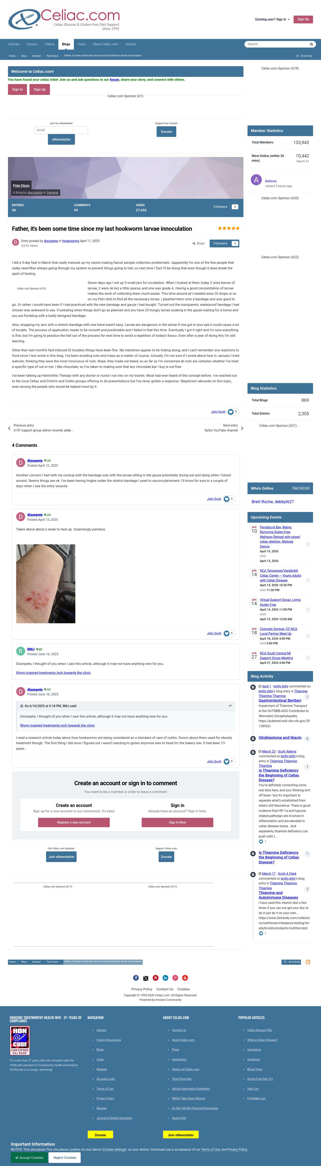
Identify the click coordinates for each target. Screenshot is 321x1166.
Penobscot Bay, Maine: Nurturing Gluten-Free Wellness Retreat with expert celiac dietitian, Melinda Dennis (280, 537)
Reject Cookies (64, 1158)
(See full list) (301, 488)
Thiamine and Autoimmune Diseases (278, 895)
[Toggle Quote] (22, 706)
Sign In (17, 89)
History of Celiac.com (185, 1069)
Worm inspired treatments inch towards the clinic (53, 673)
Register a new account (74, 822)
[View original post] (230, 706)
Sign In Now (177, 822)
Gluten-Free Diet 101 (260, 1079)
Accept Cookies (29, 1158)
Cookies (183, 989)
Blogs (66, 46)
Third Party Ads (182, 1079)
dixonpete (35, 192)
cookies (74, 1149)
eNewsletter (61, 139)
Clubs (82, 44)
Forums (32, 44)
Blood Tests (254, 1069)
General (52, 192)
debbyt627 (284, 501)
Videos (50, 44)
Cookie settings (114, 1149)
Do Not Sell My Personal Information (195, 1108)
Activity (130, 44)
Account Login (106, 1079)
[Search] (264, 44)
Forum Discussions (109, 1040)
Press (175, 1049)
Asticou (271, 181)
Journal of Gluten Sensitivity (114, 1118)
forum (114, 79)
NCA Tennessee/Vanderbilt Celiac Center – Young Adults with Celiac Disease (280, 575)
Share (198, 243)
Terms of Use (105, 1088)
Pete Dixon (21, 185)
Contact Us (164, 989)
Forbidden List (256, 1098)
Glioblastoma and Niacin (280, 737)
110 (47, 460)
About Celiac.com (105, 44)
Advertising (179, 1059)
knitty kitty (281, 686)
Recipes (102, 1108)
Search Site (179, 1118)
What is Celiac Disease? (262, 1040)
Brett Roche (262, 501)
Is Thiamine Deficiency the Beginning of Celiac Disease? (279, 775)
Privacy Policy (141, 989)
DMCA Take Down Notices (188, 1098)
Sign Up (303, 19)
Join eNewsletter (61, 857)
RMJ (31, 649)
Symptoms (254, 1049)
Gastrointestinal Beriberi (280, 700)
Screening (253, 1059)
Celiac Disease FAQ (259, 1030)
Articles (14, 44)
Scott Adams (287, 751)
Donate (166, 857)
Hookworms (70, 241)
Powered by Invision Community (161, 1000)
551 (39, 649)
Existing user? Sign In (272, 19)
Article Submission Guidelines (191, 1088)
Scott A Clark (287, 874)
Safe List (252, 1088)
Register (102, 1069)
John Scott (218, 412)
